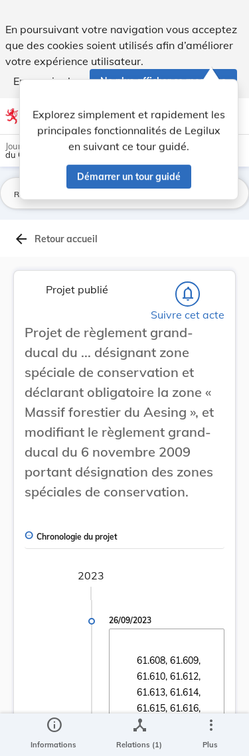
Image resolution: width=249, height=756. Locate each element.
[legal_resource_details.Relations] (139, 735)
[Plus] (210, 735)
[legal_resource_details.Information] (53, 735)
